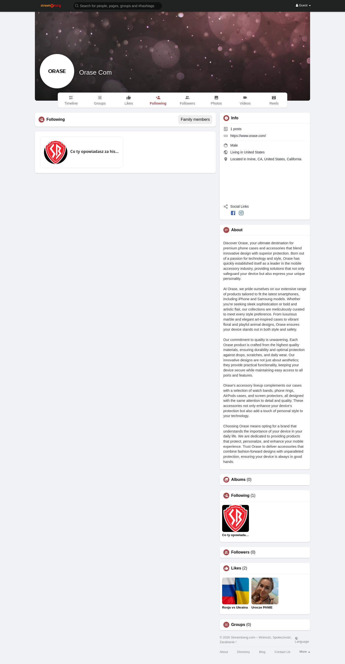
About (224, 651)
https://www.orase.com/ (248, 136)
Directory (243, 651)
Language (302, 640)
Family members (195, 119)
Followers (240, 552)
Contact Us (282, 651)
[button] (118, 5)
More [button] (305, 651)
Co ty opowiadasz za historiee (94, 151)
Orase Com (95, 72)
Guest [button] (303, 5)
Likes (236, 568)
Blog (262, 651)
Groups (238, 625)
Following (240, 496)
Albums (238, 480)
